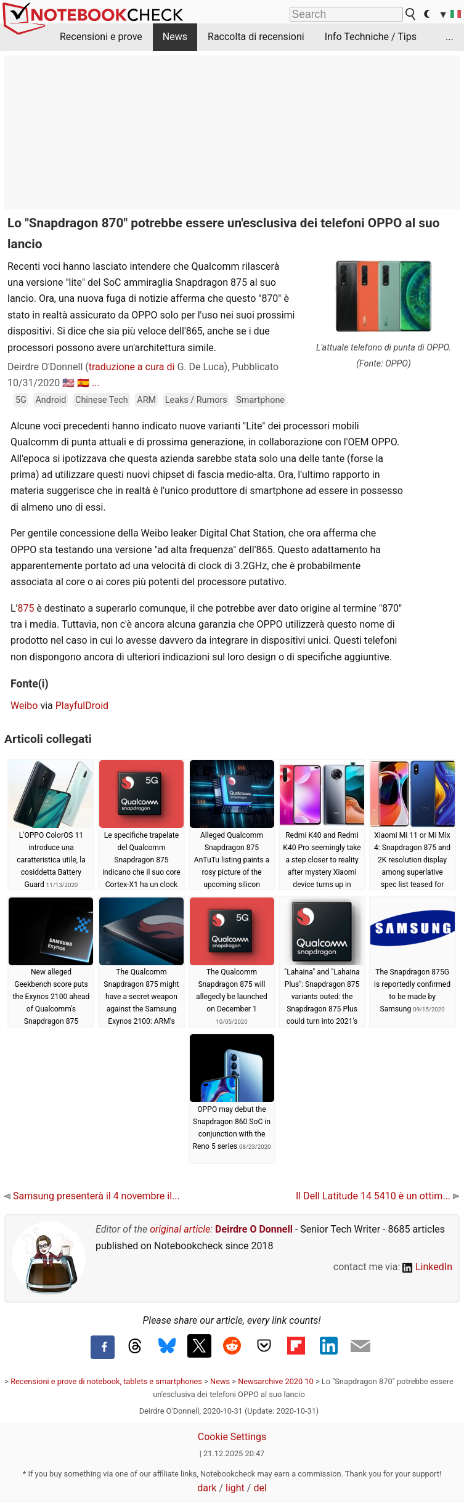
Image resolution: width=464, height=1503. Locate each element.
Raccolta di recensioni (256, 37)
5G (20, 400)
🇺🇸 (68, 383)
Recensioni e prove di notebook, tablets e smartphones (106, 1381)
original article (180, 1229)
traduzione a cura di (132, 367)
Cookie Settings (232, 1437)
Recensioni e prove (101, 37)
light (235, 1488)
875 (25, 608)
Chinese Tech (101, 400)
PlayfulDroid (81, 705)
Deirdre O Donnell (254, 1229)
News (175, 37)
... (450, 37)
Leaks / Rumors (196, 400)
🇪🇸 (83, 383)
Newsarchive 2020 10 (276, 1381)
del (259, 1488)
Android (50, 400)
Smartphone (260, 400)
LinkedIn (427, 1267)
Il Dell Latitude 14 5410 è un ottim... (377, 1196)
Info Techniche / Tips (371, 37)
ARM (146, 400)
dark (206, 1488)
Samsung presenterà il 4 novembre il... (92, 1196)
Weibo (24, 705)
